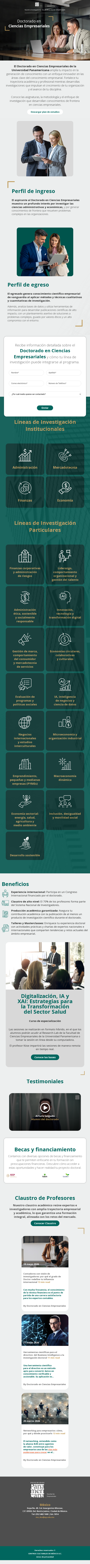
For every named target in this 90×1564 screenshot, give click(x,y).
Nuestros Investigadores (33, 10)
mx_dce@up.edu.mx (48, 10)
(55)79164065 (60, 10)
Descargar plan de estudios (45, 111)
